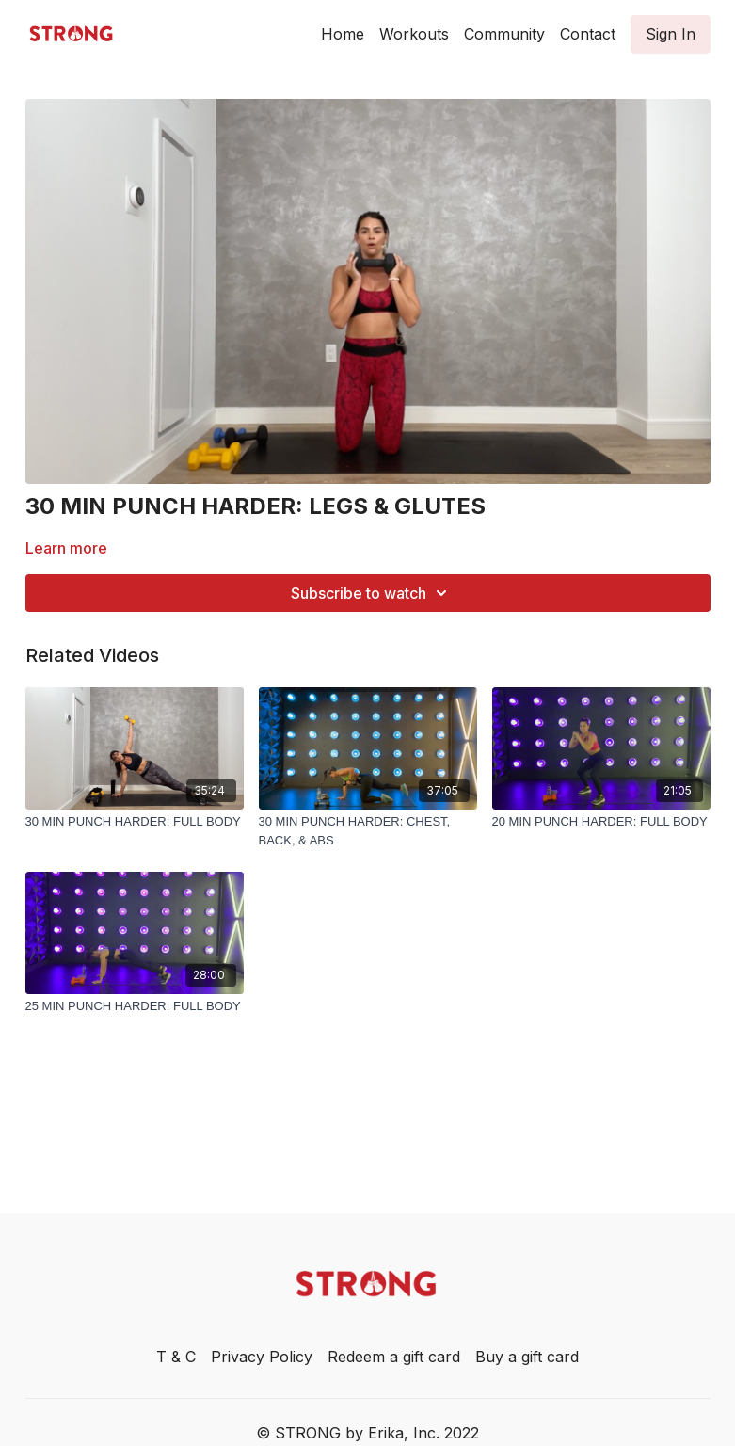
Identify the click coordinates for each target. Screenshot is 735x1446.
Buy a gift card (527, 1356)
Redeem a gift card (394, 1356)
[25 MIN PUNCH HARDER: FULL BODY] (134, 1006)
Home (342, 33)
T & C (176, 1356)
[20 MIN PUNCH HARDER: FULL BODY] (601, 821)
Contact (587, 33)
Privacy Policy (261, 1356)
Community (504, 33)
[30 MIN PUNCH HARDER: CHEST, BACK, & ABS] (368, 830)
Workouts (414, 33)
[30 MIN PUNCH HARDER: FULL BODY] (134, 821)
